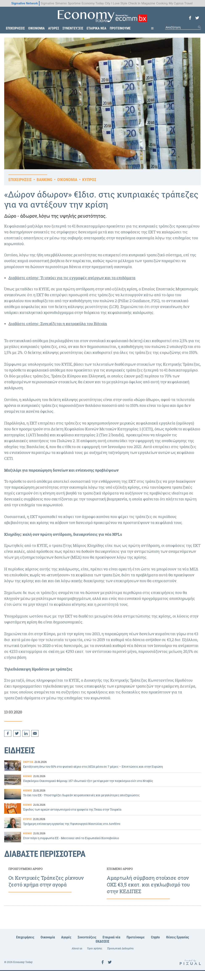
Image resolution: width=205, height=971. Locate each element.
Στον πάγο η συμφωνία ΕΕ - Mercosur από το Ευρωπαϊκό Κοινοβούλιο (102, 837)
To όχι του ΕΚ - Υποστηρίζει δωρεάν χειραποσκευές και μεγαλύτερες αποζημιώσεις (102, 794)
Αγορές (66, 937)
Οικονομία (48, 937)
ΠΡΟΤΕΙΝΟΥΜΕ (120, 28)
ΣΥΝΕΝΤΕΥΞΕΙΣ (72, 28)
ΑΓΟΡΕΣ (53, 28)
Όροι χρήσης (94, 948)
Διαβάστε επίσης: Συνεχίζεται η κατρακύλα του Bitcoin (57, 323)
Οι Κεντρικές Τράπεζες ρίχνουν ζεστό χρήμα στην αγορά (53, 881)
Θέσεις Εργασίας (177, 937)
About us (77, 948)
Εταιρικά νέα (111, 937)
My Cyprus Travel (181, 3)
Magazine (148, 3)
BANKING (44, 179)
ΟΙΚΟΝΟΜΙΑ (36, 28)
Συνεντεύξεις (87, 937)
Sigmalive (47, 3)
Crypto (155, 937)
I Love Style (119, 3)
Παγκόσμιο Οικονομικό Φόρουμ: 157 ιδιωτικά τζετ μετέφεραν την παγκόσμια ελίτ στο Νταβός (102, 780)
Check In (134, 3)
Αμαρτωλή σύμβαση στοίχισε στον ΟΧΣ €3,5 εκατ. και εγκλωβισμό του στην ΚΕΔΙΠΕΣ (152, 881)
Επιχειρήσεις (25, 937)
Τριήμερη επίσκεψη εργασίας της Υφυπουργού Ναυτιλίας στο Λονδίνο (102, 822)
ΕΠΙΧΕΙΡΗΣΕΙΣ (15, 28)
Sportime (74, 3)
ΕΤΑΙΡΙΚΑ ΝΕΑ (96, 28)
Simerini (61, 3)
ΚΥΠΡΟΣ (89, 179)
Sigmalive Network (24, 3)
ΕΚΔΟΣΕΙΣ (102, 941)
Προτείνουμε (136, 937)
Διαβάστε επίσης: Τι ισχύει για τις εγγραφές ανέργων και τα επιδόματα (71, 277)
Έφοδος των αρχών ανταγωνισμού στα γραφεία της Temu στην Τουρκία (102, 808)
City (107, 3)
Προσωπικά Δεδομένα (120, 948)
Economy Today (93, 3)
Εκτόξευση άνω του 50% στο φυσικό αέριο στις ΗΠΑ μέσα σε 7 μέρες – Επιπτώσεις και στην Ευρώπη (102, 765)
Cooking (162, 3)
